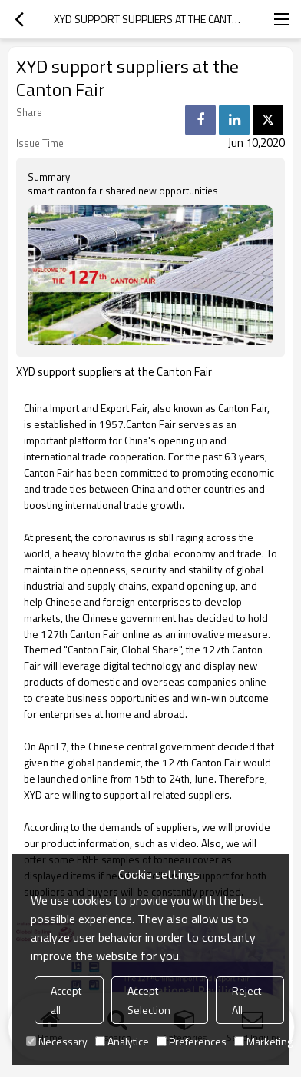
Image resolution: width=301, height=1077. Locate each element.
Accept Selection (148, 1000)
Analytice (122, 1041)
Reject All (246, 1000)
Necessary (57, 1041)
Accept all (66, 1000)
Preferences (192, 1041)
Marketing (263, 1041)
